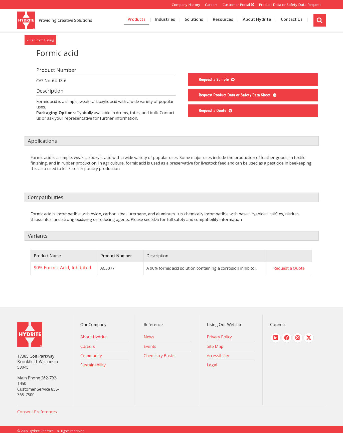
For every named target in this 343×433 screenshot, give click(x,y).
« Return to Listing (40, 40)
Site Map (215, 346)
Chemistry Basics (160, 355)
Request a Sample (214, 79)
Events (150, 346)
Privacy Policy (219, 337)
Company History (186, 4)
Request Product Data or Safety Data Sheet (235, 95)
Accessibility (218, 355)
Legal (212, 365)
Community (91, 355)
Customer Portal (236, 5)
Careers (211, 4)
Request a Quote (213, 110)
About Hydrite (93, 337)
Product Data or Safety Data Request (290, 4)
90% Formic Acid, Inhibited (62, 267)
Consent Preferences (37, 411)
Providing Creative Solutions (65, 20)
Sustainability (93, 365)
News (149, 337)
